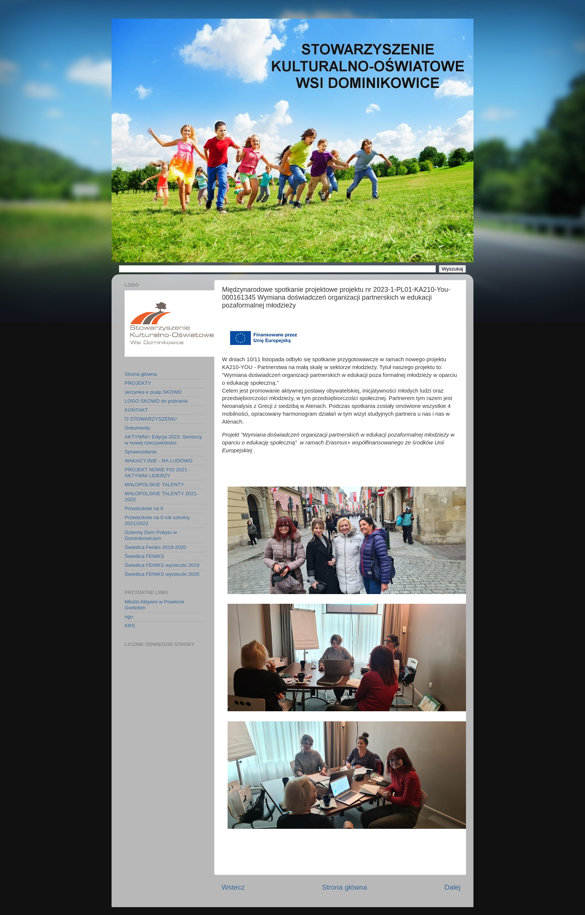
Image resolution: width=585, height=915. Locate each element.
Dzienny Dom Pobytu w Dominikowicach (151, 535)
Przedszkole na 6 (144, 508)
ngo (129, 616)
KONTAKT (136, 410)
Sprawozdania (141, 452)
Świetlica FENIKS (144, 556)
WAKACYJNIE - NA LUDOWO (159, 460)
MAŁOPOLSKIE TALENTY (154, 484)
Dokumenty (137, 428)
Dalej (452, 887)
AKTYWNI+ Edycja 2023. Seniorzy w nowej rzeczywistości (163, 440)
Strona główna (344, 887)
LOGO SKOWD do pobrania (156, 401)
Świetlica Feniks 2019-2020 (155, 547)
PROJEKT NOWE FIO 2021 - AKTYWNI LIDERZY (157, 472)
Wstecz (233, 887)
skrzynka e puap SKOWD (153, 392)
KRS (130, 625)
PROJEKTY (138, 383)
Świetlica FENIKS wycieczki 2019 (162, 565)
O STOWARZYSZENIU (151, 419)
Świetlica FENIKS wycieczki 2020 (162, 574)
